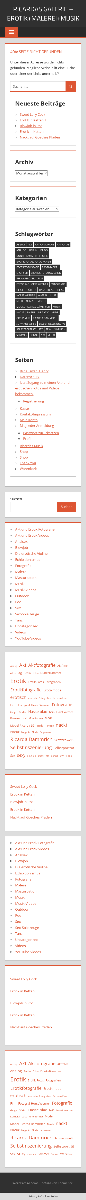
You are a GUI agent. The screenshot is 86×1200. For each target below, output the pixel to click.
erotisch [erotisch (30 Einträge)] (22, 273)
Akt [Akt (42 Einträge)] (30, 244)
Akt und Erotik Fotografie (35, 529)
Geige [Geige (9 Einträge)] (20, 290)
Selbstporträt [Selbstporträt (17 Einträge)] (26, 329)
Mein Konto (29, 420)
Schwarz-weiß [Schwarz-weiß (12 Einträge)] (26, 323)
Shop (24, 451)
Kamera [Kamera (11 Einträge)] (43, 295)
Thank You (28, 463)
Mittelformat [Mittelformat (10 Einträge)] (25, 301)
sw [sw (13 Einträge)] (43, 335)
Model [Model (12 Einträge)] (41, 301)
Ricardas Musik (31, 446)
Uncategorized (26, 626)
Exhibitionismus (27, 559)
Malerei (21, 571)
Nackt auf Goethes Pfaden (40, 137)
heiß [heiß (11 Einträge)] (60, 290)
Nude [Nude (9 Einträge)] (54, 312)
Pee (18, 601)
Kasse (24, 408)
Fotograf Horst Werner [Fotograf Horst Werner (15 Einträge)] (32, 284)
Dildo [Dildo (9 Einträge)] (44, 250)
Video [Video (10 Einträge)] (51, 335)
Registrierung (33, 401)
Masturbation (25, 577)
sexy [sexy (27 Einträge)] (48, 329)
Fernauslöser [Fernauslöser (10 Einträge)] (25, 278)
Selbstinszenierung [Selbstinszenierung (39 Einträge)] (52, 323)
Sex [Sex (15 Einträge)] (40, 329)
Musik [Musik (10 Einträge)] (56, 306)
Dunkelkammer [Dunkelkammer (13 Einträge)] (26, 256)
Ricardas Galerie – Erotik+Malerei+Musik (43, 13)
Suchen (16, 498)
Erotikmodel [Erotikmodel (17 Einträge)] (50, 267)
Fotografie (23, 565)
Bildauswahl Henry (34, 371)
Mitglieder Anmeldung (37, 425)
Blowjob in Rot (31, 126)
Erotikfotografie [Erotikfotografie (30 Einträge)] (27, 267)
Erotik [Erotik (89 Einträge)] (43, 256)
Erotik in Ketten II (33, 120)
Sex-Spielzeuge (27, 614)
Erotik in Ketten (32, 131)
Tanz (19, 620)
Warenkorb (28, 468)
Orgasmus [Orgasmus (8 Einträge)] (23, 318)
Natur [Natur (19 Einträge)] (31, 312)
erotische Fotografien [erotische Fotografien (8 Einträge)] (46, 273)
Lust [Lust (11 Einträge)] (53, 295)
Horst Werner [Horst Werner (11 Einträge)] (25, 295)
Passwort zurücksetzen (41, 433)
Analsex (21, 541)
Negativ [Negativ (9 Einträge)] (43, 312)
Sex (18, 608)
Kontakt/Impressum (35, 414)
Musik (20, 583)
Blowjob (21, 547)
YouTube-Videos (28, 638)
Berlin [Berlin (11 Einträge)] (33, 250)
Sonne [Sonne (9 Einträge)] (34, 335)
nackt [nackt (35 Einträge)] (20, 312)
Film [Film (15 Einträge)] (40, 278)
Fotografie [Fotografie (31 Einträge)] (58, 284)
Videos (20, 632)
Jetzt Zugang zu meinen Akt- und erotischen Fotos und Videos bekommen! (42, 388)
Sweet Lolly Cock (32, 114)
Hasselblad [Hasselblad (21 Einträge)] (46, 290)
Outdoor (22, 596)
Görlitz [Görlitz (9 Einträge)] (31, 290)
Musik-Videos (25, 589)
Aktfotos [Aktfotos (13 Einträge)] (63, 244)
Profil (27, 438)
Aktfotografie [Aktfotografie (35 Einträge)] (44, 244)
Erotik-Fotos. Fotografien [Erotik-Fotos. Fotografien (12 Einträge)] (33, 261)
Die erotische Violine (31, 553)
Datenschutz (30, 377)
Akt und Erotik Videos (32, 535)
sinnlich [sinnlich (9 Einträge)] (59, 329)
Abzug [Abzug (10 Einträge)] (20, 244)
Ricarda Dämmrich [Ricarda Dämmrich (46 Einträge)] (45, 318)
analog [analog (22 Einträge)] (21, 250)
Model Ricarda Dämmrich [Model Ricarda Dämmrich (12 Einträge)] (33, 306)
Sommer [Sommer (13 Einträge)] (21, 335)
